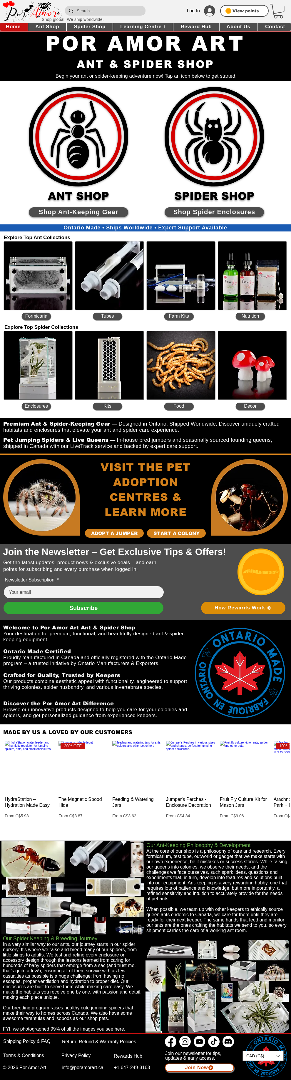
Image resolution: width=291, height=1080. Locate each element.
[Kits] (107, 406)
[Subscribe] (83, 608)
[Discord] (228, 1041)
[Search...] (105, 11)
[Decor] (250, 406)
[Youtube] (199, 1041)
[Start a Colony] (176, 533)
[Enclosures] (36, 406)
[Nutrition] (250, 316)
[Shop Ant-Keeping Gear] (78, 212)
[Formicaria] (36, 316)
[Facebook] (170, 1041)
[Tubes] (107, 316)
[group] (145, 783)
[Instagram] (185, 1041)
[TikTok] (214, 1041)
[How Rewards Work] (243, 608)
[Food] (178, 406)
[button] (278, 11)
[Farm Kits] (178, 316)
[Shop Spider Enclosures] (214, 212)
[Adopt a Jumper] (114, 533)
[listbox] (263, 1056)
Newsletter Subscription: (30, 580)
